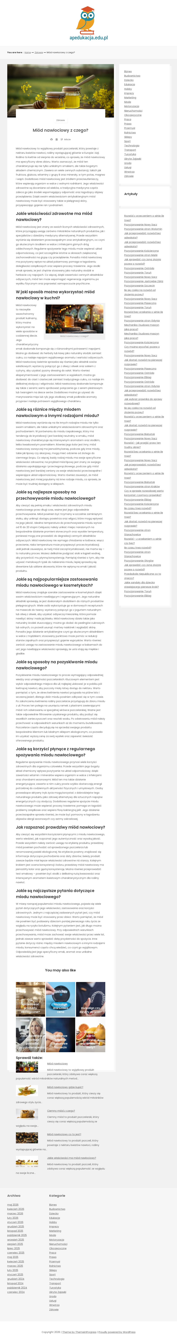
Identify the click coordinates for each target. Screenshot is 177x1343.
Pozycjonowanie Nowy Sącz (140, 224)
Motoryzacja (131, 106)
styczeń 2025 (15, 1274)
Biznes (128, 71)
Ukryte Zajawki (132, 158)
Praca (127, 119)
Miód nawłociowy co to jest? (64, 1134)
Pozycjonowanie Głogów (138, 560)
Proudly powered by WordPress (117, 1332)
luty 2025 (12, 1270)
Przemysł (129, 128)
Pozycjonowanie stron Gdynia (142, 320)
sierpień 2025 (15, 1244)
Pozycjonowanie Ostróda (139, 268)
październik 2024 (17, 1287)
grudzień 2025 (15, 1226)
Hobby (128, 89)
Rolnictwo (130, 132)
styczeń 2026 (15, 1222)
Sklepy (128, 137)
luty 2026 (12, 1218)
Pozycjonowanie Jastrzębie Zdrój (143, 281)
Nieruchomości (133, 110)
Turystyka (130, 154)
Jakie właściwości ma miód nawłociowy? (71, 1158)
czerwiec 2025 (15, 1252)
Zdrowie (39, 52)
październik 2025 (17, 1235)
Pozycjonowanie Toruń (137, 272)
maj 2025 (12, 1257)
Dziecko (129, 80)
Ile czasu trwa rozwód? (137, 508)
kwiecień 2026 (15, 1209)
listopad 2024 (15, 1283)
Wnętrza (129, 171)
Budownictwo (132, 75)
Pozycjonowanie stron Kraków (142, 486)
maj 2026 (12, 1204)
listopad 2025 (15, 1231)
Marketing (130, 97)
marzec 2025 (15, 1266)
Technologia (131, 145)
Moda (127, 102)
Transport (130, 150)
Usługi (127, 167)
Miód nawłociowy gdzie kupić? (65, 1087)
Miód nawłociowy (57, 1063)
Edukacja (129, 84)
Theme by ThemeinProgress (79, 1332)
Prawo (128, 123)
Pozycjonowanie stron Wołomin (143, 229)
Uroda (127, 163)
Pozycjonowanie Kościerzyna (141, 251)
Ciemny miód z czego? (61, 1110)
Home (28, 52)
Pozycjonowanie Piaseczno (140, 303)
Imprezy (129, 93)
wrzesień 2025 (15, 1239)
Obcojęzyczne (133, 115)
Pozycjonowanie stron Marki (140, 255)
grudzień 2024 (15, 1279)
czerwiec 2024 (16, 1292)
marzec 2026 (15, 1213)
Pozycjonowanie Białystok (139, 434)
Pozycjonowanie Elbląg (137, 377)
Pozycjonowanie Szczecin (139, 285)
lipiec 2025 (13, 1248)
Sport (127, 141)
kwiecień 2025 (15, 1261)
